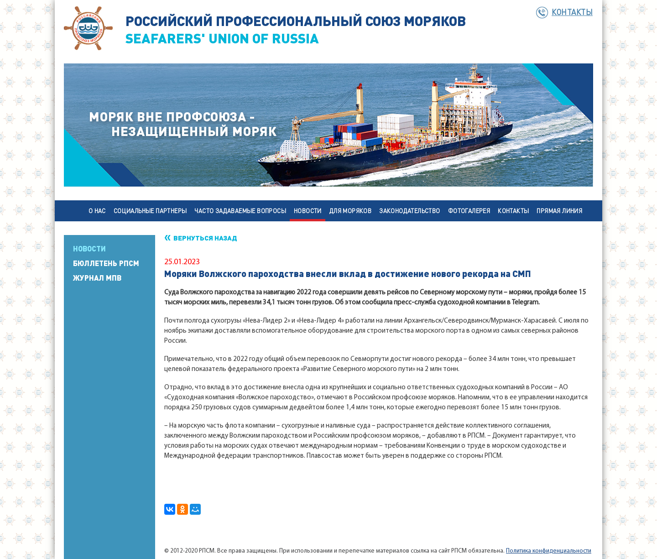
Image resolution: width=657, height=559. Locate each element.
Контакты (572, 12)
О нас (97, 210)
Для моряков (350, 210)
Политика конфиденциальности (548, 551)
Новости (308, 210)
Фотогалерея (469, 210)
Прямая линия (559, 210)
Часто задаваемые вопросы (240, 210)
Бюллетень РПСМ (106, 263)
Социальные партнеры (150, 210)
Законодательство (409, 210)
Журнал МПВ (97, 277)
